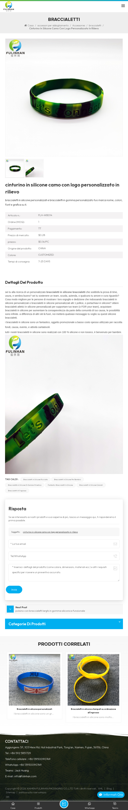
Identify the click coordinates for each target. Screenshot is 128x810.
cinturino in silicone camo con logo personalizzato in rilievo (50, 531)
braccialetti (95, 25)
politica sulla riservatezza (32, 792)
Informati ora (111, 795)
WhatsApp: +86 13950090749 (23, 764)
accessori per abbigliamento (53, 25)
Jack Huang (22, 770)
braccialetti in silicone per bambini (67, 479)
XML (100, 788)
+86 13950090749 (39, 759)
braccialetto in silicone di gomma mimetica (24, 485)
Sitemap (10, 792)
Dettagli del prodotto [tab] (24, 283)
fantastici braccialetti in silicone (60, 485)
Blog (109, 788)
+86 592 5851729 (20, 753)
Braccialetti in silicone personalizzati (34, 709)
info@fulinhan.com (25, 776)
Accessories (78, 25)
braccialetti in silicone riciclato (35, 479)
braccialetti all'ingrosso (17, 491)
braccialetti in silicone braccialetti (65, 292)
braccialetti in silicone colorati (91, 485)
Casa (29, 25)
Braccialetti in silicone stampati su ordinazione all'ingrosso (93, 711)
